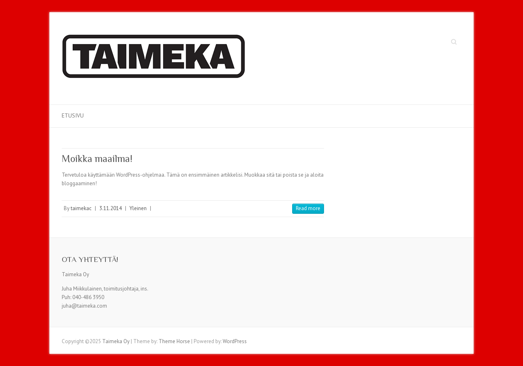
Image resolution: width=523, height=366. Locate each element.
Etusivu (73, 115)
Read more (308, 208)
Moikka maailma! (97, 158)
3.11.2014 (110, 208)
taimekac (81, 208)
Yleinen (138, 208)
